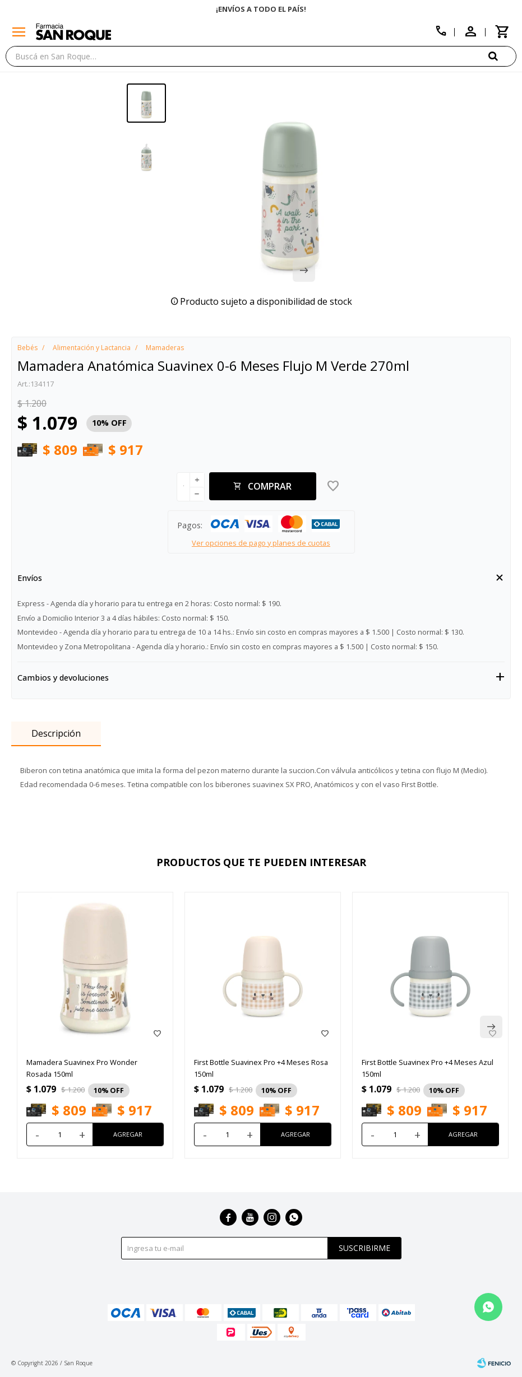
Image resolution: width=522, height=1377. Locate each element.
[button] (502, 56)
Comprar (270, 486)
